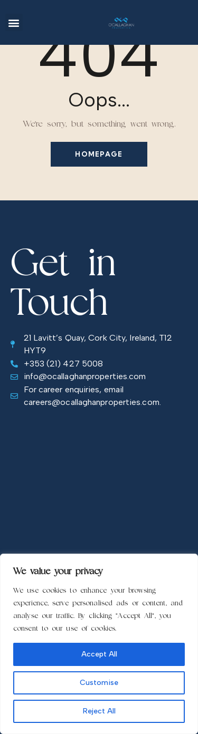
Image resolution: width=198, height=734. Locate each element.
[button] (14, 22)
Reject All (99, 711)
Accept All (99, 654)
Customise (99, 682)
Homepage (98, 154)
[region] (99, 644)
